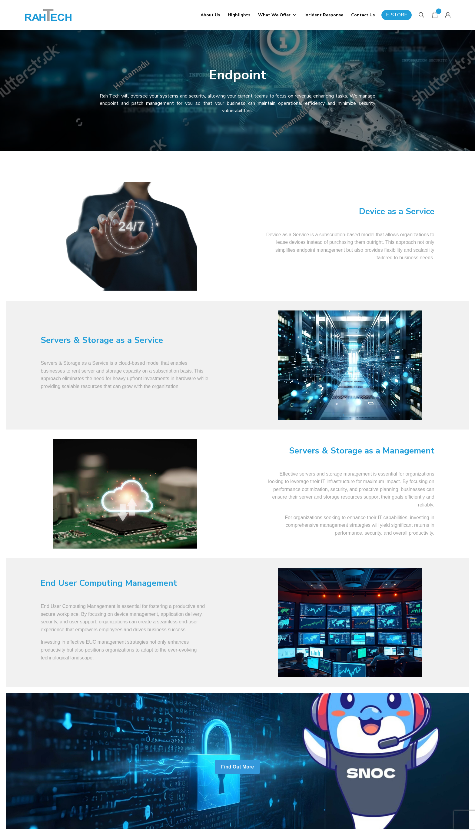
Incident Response (323, 15)
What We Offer (274, 15)
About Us (210, 15)
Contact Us (363, 15)
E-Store (396, 15)
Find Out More (237, 767)
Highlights (239, 15)
